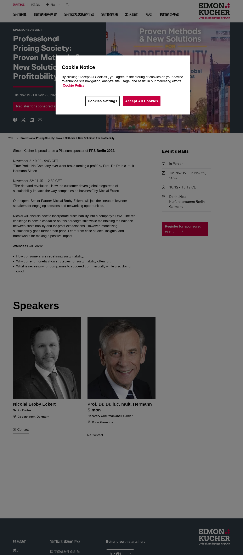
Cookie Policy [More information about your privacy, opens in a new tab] (74, 85)
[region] (123, 84)
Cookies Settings (102, 101)
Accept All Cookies (141, 101)
